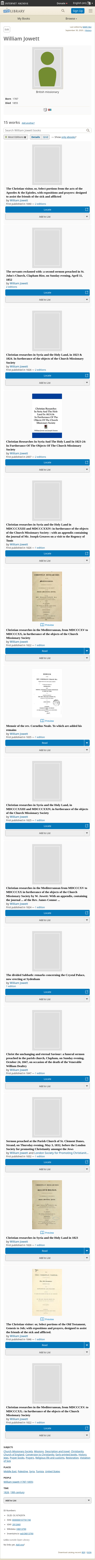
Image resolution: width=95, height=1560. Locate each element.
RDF (83, 1552)
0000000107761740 (21, 1520)
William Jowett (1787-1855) (18, 1481)
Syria (32, 1471)
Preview (49, 625)
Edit (7, 29)
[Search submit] (63, 10)
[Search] (45, 130)
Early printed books (66, 1454)
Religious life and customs (50, 1457)
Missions (39, 1451)
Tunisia (40, 1471)
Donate (62, 3)
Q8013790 (21, 1529)
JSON (89, 1552)
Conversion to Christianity (40, 1454)
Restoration (72, 1457)
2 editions (40, 203)
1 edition (40, 547)
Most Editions (14, 137)
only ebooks (68, 137)
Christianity (77, 1451)
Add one (20, 1544)
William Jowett (19, 200)
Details (35, 137)
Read (45, 651)
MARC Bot (87, 27)
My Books (24, 18)
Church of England (14, 1454)
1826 (6, 1492)
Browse (62, 18)
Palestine (23, 1471)
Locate (47, 209)
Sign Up (78, 11)
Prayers (30, 1457)
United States (52, 1471)
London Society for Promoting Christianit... (61, 1153)
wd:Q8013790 (26, 1533)
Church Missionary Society (18, 1451)
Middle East (10, 1471)
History (88, 30)
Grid (45, 137)
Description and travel (57, 1451)
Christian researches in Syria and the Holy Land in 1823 (42, 1237)
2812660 (16, 1524)
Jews (6, 1457)
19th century (17, 1492)
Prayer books (17, 1457)
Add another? (28, 123)
